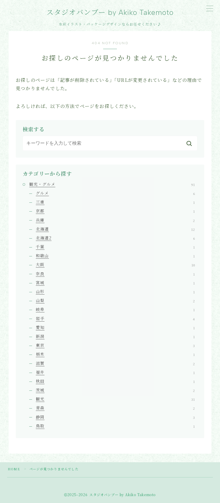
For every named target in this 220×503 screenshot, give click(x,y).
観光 (115, 399)
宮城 (115, 282)
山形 (115, 291)
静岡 (115, 417)
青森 (115, 408)
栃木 (115, 354)
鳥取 (115, 426)
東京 (115, 345)
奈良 (115, 273)
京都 (115, 211)
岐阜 (115, 309)
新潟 (115, 336)
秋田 (115, 381)
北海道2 (115, 238)
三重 (115, 202)
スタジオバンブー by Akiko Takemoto (110, 12)
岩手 (115, 318)
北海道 (115, 229)
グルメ (115, 193)
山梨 (115, 300)
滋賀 (115, 363)
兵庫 (115, 220)
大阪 (115, 265)
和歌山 (115, 255)
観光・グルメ (112, 184)
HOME (14, 469)
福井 (115, 372)
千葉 (115, 246)
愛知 (115, 327)
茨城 (115, 390)
